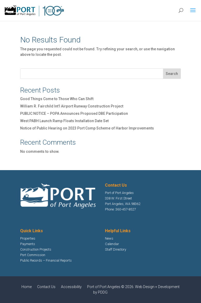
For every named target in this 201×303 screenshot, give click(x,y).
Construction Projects (35, 249)
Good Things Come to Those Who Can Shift (56, 99)
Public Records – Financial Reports (46, 260)
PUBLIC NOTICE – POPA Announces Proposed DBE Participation (74, 113)
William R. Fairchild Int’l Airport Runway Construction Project (71, 106)
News (109, 238)
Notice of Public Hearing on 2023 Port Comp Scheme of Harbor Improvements (87, 128)
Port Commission (32, 255)
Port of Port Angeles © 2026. (111, 287)
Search (172, 74)
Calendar (112, 244)
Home (26, 287)
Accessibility (71, 287)
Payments (27, 244)
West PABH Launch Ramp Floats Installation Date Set (64, 121)
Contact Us (46, 287)
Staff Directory (115, 249)
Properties (27, 238)
